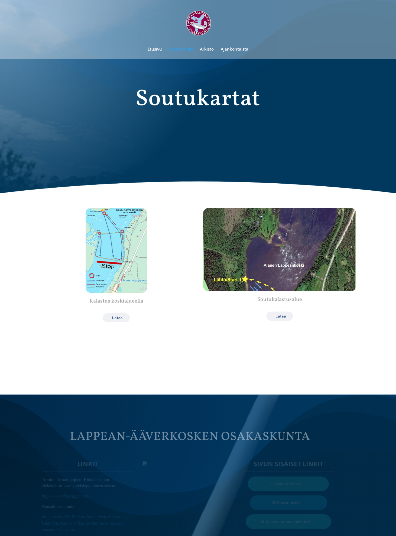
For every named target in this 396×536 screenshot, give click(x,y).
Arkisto (207, 49)
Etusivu (155, 49)
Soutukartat (181, 49)
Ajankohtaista (234, 49)
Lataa (117, 318)
